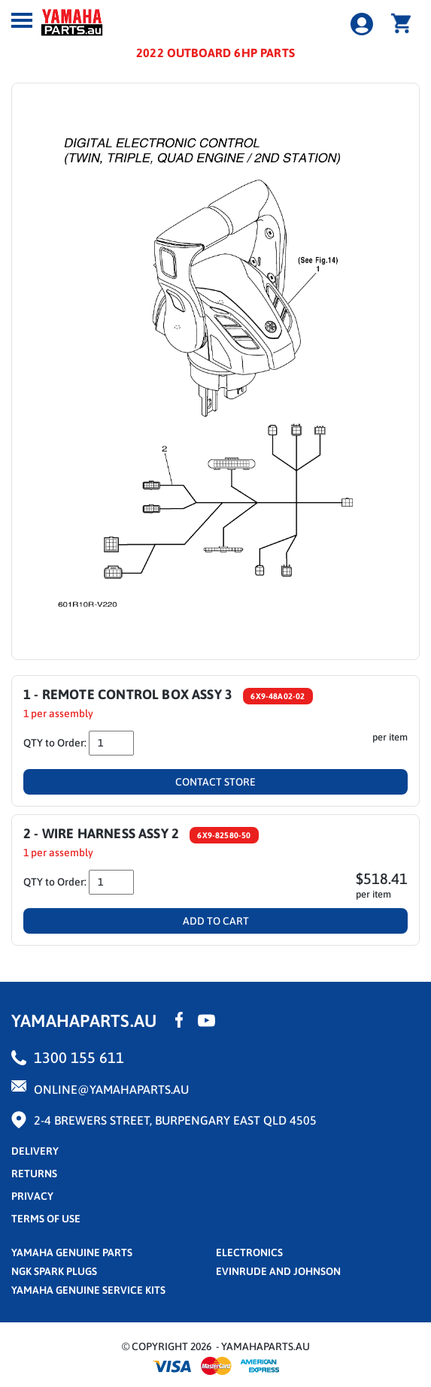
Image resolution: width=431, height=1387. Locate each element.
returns (34, 1173)
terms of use (45, 1219)
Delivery (35, 1151)
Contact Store (215, 782)
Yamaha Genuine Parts (71, 1252)
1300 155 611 (79, 1057)
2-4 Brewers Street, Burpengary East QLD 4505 (175, 1120)
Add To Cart (216, 921)
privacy (32, 1196)
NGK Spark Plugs (54, 1271)
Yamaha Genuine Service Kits (88, 1290)
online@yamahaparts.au (111, 1089)
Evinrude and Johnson (278, 1271)
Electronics (249, 1252)
